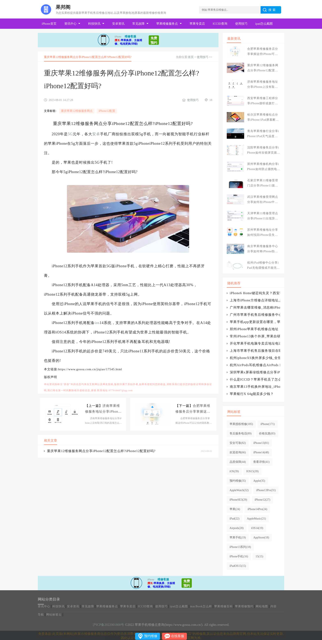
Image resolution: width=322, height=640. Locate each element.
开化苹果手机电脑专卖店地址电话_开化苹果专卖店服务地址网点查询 (255, 343)
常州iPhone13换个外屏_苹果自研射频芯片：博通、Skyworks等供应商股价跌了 (255, 336)
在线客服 (177, 636)
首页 (191, 57)
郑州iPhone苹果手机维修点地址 (254, 329)
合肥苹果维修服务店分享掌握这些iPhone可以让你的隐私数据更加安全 (193, 409)
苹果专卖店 (197, 23)
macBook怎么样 (201, 606)
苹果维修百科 (223, 606)
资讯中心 (70, 23)
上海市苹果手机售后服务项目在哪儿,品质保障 (255, 350)
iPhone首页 (49, 23)
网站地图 (262, 606)
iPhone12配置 (107, 110)
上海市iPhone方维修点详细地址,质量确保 (255, 300)
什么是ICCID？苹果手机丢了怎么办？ (255, 379)
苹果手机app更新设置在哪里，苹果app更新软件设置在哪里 (255, 322)
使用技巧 (241, 23)
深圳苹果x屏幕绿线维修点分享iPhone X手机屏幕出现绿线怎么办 (255, 372)
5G (70, 134)
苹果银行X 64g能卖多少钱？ (252, 394)
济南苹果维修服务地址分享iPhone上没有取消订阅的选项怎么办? (102, 409)
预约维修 (150, 636)
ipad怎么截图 (264, 23)
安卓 (96, 134)
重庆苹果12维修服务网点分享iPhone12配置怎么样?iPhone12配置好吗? (101, 451)
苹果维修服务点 (167, 23)
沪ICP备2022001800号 (108, 624)
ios (97, 323)
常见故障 (138, 23)
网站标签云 (54, 614)
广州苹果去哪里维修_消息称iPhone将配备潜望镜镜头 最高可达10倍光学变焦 (255, 307)
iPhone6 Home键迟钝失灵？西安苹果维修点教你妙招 (255, 293)
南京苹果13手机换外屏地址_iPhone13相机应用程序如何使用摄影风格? (255, 386)
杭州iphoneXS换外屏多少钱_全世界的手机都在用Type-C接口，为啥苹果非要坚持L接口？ (255, 358)
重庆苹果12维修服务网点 (77, 110)
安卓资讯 (118, 23)
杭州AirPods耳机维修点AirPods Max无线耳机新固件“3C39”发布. (255, 365)
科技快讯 (94, 23)
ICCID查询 (220, 23)
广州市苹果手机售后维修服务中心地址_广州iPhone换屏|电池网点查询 (255, 314)
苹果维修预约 (244, 606)
